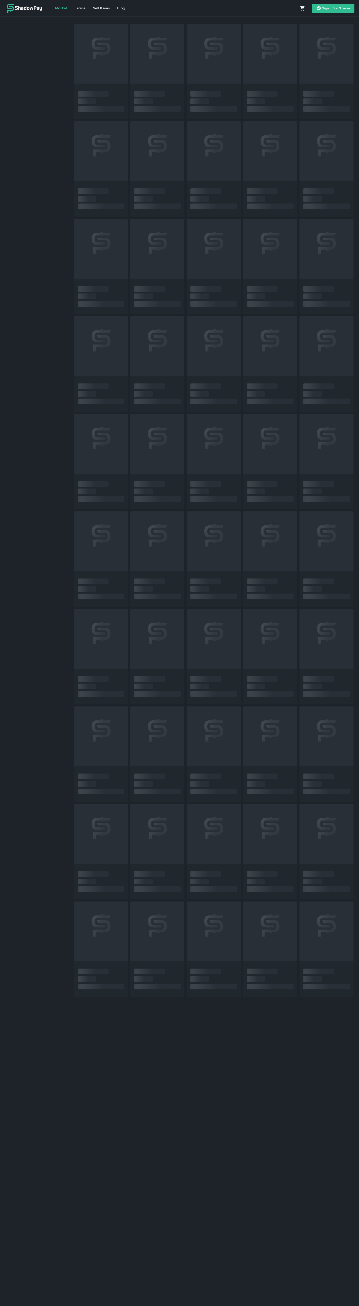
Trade (80, 8)
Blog (121, 8)
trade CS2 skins (321, 1247)
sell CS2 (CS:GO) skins (59, 1192)
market (61, 8)
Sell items (101, 8)
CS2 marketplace (275, 1192)
